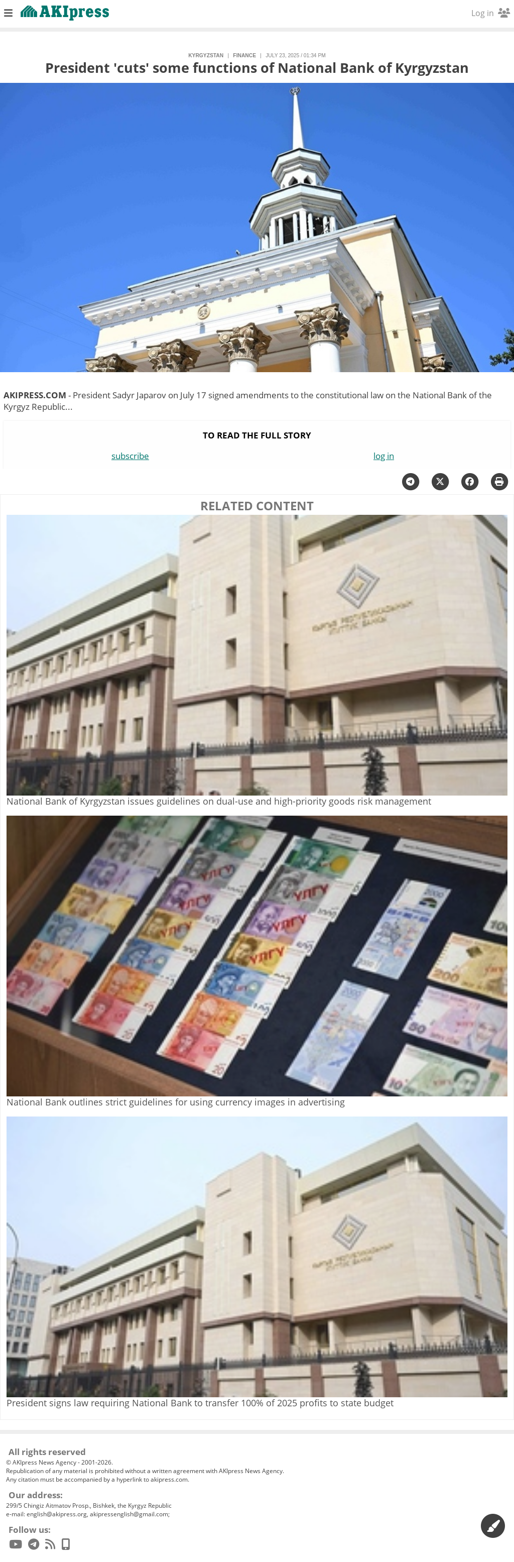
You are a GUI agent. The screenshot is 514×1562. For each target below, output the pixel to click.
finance (244, 55)
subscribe (130, 456)
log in (383, 456)
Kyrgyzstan (205, 55)
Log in (490, 13)
